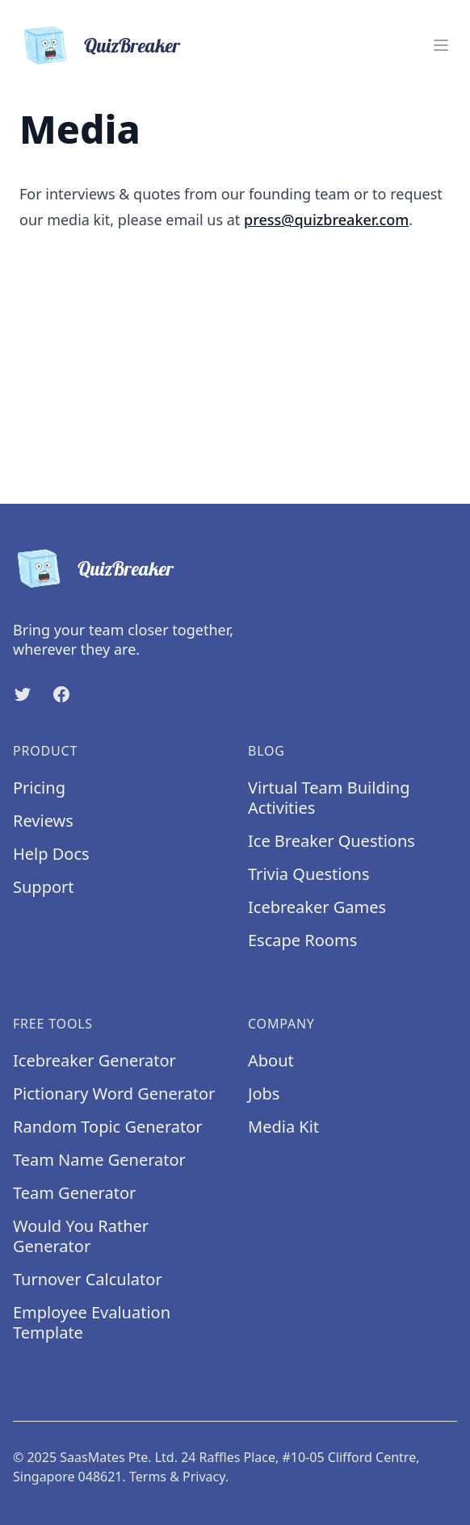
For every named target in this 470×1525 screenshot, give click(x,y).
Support (43, 887)
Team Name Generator (99, 1160)
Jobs (263, 1093)
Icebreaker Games (317, 907)
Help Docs (51, 854)
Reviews (43, 821)
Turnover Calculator (87, 1279)
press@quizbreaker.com (326, 219)
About (271, 1060)
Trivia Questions (309, 874)
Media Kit (283, 1126)
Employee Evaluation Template (91, 1322)
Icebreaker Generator (94, 1060)
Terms (147, 1476)
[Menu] (441, 45)
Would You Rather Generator (81, 1236)
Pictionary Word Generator (114, 1093)
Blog (266, 751)
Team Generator (74, 1193)
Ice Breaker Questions (331, 841)
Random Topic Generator (108, 1126)
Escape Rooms (302, 940)
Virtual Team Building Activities (329, 798)
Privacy (204, 1476)
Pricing (39, 787)
